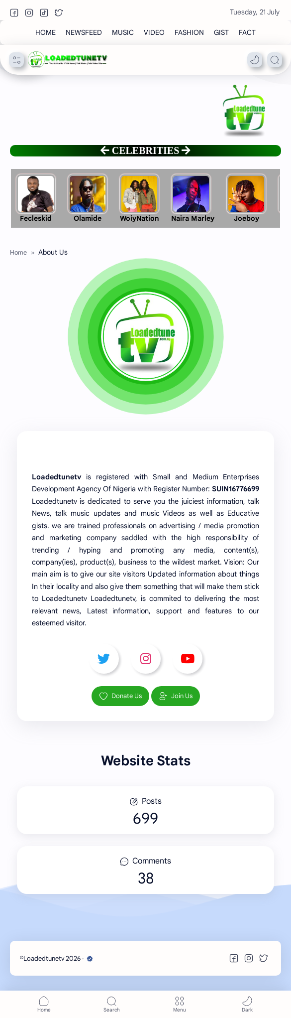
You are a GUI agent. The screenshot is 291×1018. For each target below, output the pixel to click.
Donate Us (120, 696)
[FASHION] (189, 32)
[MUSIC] (123, 32)
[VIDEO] (154, 32)
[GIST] (221, 32)
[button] (13, 12)
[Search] (274, 59)
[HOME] (45, 32)
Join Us (176, 696)
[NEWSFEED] (84, 32)
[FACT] (247, 32)
